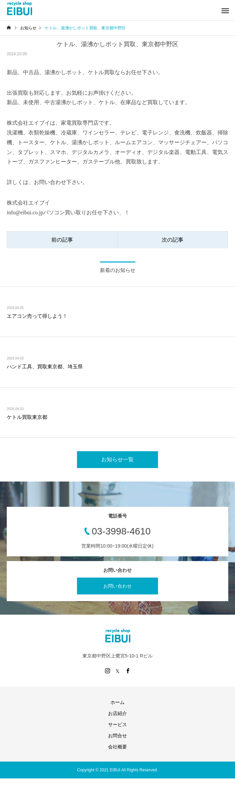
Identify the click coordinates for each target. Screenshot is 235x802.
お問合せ (117, 735)
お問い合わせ (117, 586)
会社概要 (117, 746)
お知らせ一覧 (117, 459)
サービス (117, 724)
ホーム (117, 702)
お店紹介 (117, 713)
